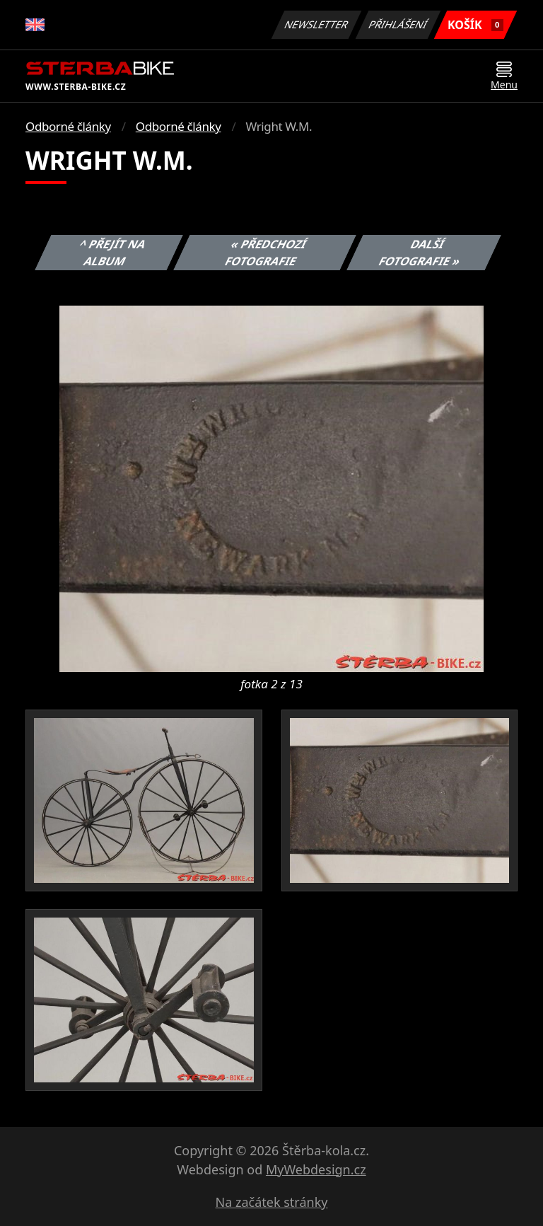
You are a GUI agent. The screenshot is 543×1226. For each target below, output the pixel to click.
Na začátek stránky (272, 1201)
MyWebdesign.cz (316, 1169)
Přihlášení (398, 24)
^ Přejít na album (112, 252)
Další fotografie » (420, 252)
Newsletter (316, 24)
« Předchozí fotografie (266, 252)
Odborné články (68, 126)
